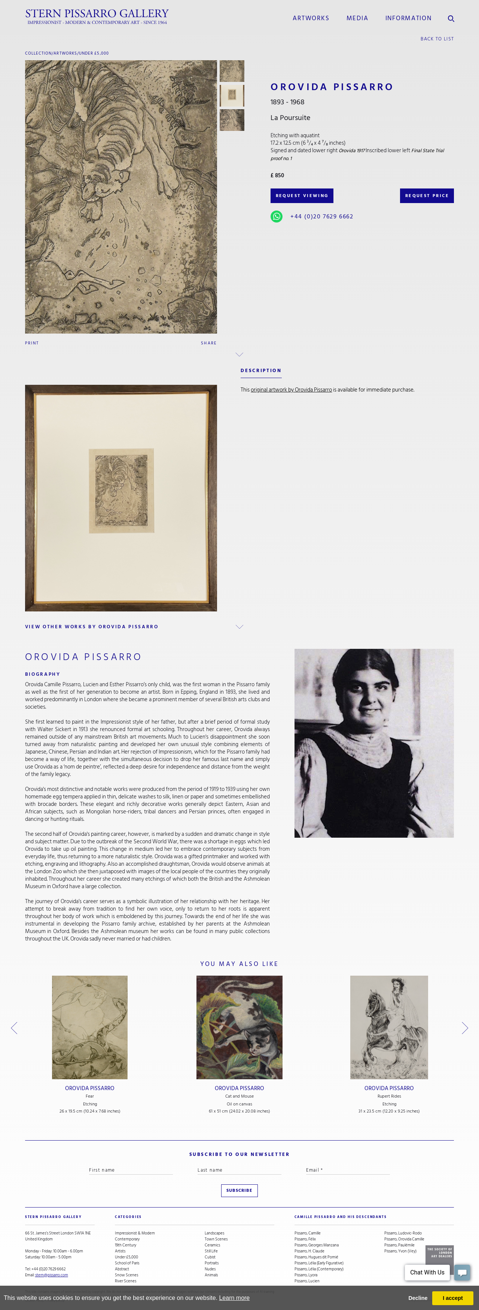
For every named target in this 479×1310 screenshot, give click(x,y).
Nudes (210, 1269)
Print (32, 343)
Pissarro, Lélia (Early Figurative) (319, 1263)
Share (209, 343)
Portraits (212, 1263)
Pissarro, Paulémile (399, 1245)
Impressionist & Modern (135, 1233)
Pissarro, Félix (305, 1239)
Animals (211, 1275)
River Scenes (125, 1281)
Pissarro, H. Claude (309, 1251)
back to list (437, 39)
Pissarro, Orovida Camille (404, 1239)
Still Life (211, 1251)
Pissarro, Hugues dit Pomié (316, 1257)
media (358, 18)
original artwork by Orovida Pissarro (291, 390)
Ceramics (212, 1245)
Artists (120, 1251)
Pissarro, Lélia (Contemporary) (319, 1269)
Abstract (122, 1269)
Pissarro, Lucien (307, 1281)
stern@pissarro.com (51, 1275)
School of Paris (127, 1263)
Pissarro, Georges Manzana (317, 1245)
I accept (453, 1298)
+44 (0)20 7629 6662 (321, 216)
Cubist (210, 1257)
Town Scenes (216, 1239)
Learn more (234, 1298)
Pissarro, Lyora (306, 1275)
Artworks (311, 18)
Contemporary (127, 1239)
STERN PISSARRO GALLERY (53, 1217)
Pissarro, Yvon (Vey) (400, 1251)
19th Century (125, 1245)
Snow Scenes (126, 1275)
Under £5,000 (94, 53)
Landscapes (214, 1233)
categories (128, 1217)
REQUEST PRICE (427, 195)
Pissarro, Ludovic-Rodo (403, 1233)
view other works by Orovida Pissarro (92, 627)
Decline (417, 1298)
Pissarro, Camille (308, 1233)
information (408, 18)
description (261, 370)
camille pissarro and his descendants (341, 1217)
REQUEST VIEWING (302, 195)
